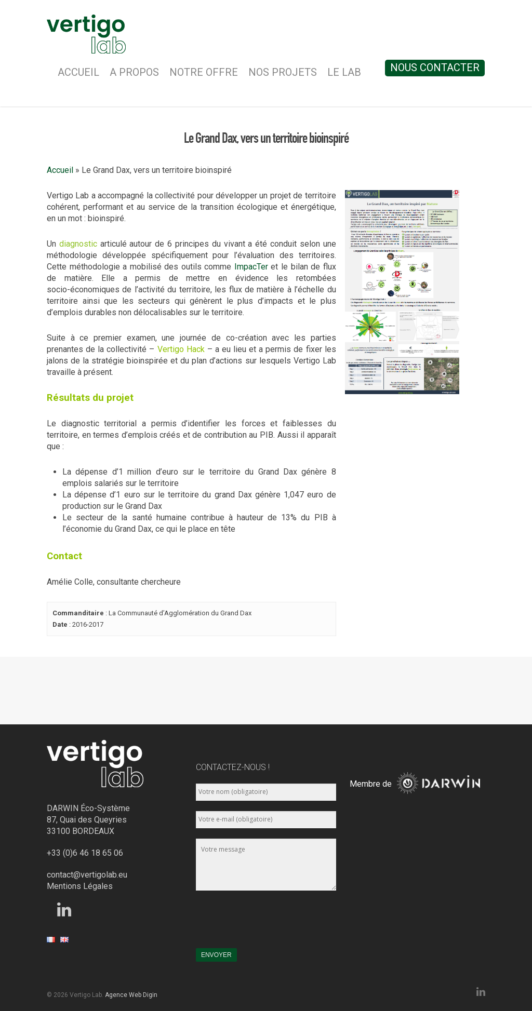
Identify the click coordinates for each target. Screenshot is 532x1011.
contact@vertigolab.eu (87, 875)
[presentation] (275, 924)
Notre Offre (203, 72)
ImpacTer (251, 267)
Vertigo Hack (181, 349)
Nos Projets (282, 72)
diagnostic (78, 244)
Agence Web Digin (131, 995)
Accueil (78, 72)
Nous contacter (435, 67)
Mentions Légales (80, 886)
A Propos (134, 72)
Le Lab (344, 72)
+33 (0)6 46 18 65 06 (85, 853)
